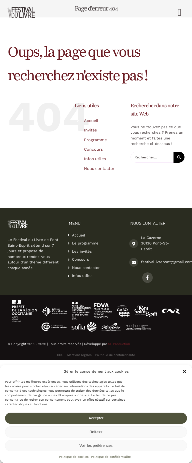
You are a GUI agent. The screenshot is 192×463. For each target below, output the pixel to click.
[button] (184, 371)
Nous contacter (99, 168)
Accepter (95, 418)
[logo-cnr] (171, 310)
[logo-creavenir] (111, 324)
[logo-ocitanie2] (24, 302)
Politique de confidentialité (111, 457)
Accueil (91, 120)
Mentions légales (79, 355)
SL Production (119, 344)
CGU (60, 355)
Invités (90, 130)
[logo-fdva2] (92, 303)
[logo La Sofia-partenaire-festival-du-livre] (84, 324)
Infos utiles (95, 158)
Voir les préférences (96, 445)
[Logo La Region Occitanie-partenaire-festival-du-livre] (54, 308)
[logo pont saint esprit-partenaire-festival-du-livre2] (145, 307)
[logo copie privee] (54, 324)
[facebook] (147, 277)
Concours (93, 149)
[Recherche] (179, 157)
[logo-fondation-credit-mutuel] (138, 326)
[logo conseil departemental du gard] (123, 307)
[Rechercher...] (152, 157)
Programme (95, 139)
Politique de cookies (73, 457)
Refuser (96, 432)
